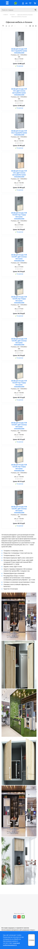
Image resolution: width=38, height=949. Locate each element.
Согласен (31, 940)
